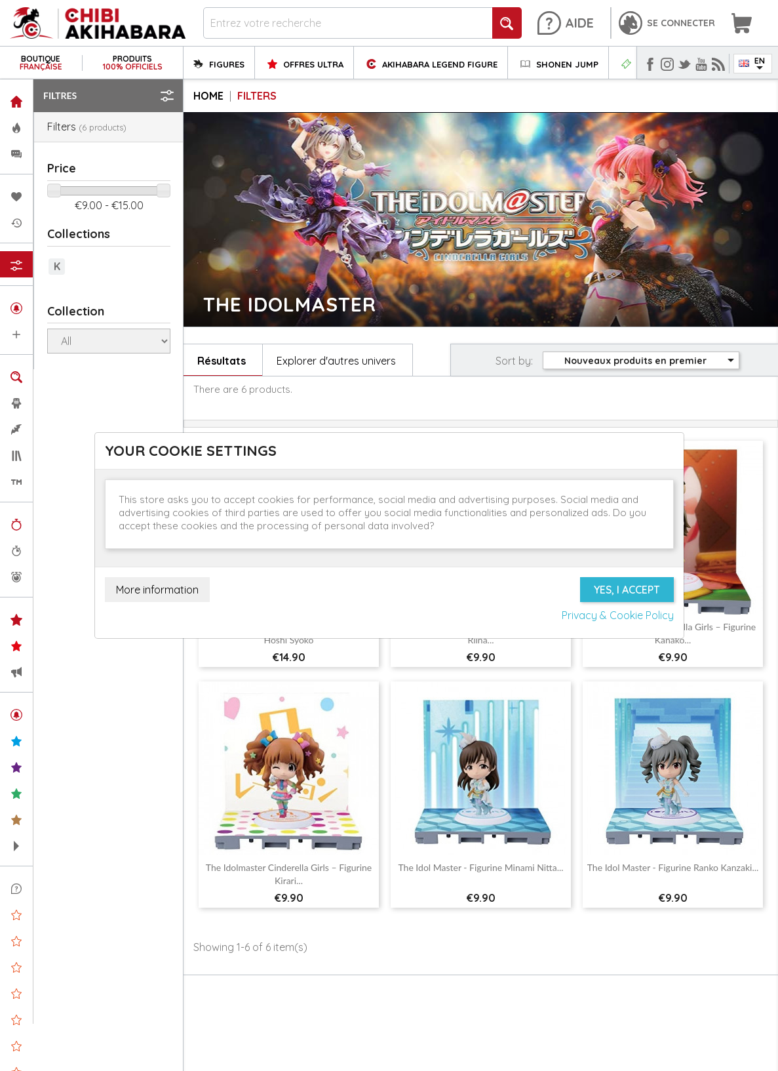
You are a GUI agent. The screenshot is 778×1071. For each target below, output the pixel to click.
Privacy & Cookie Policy (618, 615)
